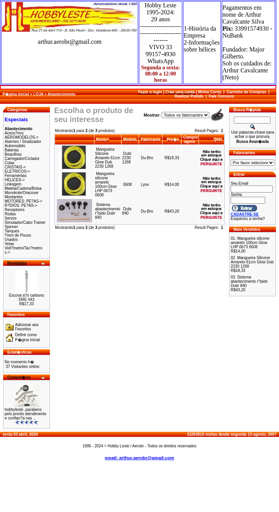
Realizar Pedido (189, 96)
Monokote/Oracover (22, 193)
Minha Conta (209, 92)
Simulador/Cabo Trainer (25, 222)
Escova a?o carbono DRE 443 (26, 297)
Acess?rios (14, 133)
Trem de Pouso (18, 235)
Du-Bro (147, 158)
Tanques (12, 231)
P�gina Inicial (16, 94)
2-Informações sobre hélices (202, 46)
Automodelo (15, 146)
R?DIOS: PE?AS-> (21, 205)
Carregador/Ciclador (22, 158)
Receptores (14, 210)
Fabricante (151, 139)
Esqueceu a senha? (248, 218)
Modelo (130, 139)
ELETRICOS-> (17, 171)
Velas (9, 244)
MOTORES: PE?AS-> (23, 201)
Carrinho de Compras (246, 92)
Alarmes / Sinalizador (23, 141)
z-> (7, 252)
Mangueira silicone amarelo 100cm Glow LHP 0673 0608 (106, 184)
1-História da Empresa (200, 32)
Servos (11, 218)
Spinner (11, 227)
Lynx (145, 184)
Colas (10, 163)
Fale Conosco (221, 96)
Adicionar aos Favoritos (27, 327)
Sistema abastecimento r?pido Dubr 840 (107, 211)
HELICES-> (15, 180)
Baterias (12, 150)
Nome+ (102, 139)
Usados (11, 239)
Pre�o (173, 139)
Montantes (14, 197)
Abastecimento (61, 94)
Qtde (218, 139)
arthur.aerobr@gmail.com (70, 41)
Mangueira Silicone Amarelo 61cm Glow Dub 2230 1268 (107, 157)
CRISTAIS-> (15, 167)
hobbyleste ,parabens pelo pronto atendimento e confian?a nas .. (25, 413)
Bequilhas (13, 154)
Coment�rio (19, 377)
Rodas (10, 214)
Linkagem (13, 184)
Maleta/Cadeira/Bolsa (23, 188)
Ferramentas (16, 176)
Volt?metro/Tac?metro (23, 248)
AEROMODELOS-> (22, 137)
